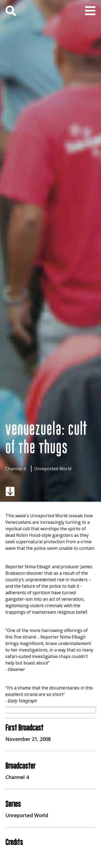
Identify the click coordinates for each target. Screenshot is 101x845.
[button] (90, 10)
